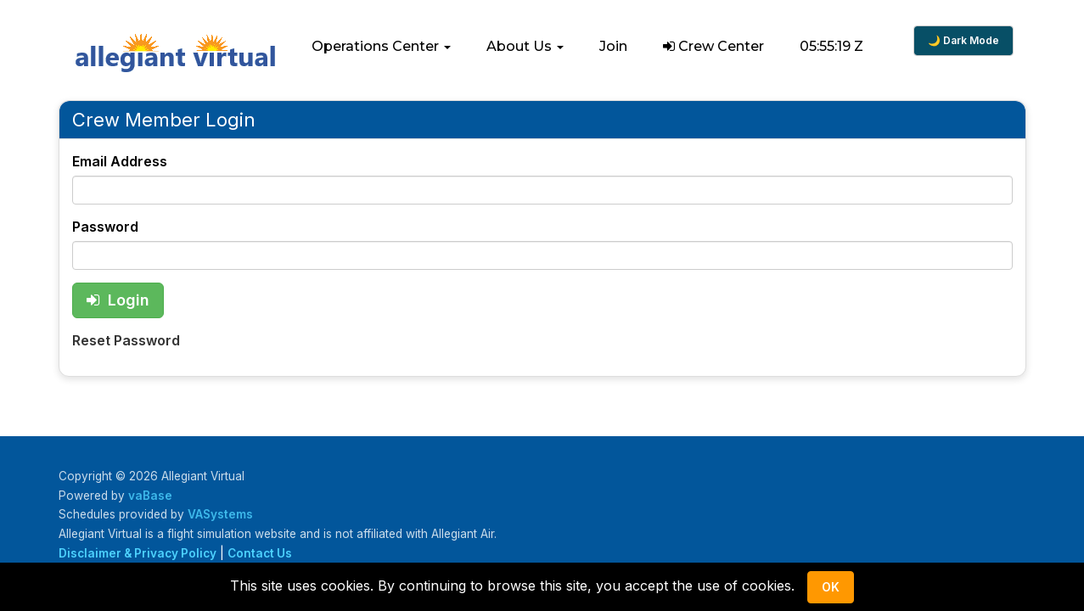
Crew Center (713, 46)
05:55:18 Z (832, 46)
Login (118, 300)
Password (105, 226)
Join (613, 46)
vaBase (150, 495)
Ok (831, 587)
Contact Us (259, 553)
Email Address (119, 161)
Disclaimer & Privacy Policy (137, 553)
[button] (381, 46)
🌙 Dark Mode (963, 40)
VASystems (220, 514)
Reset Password (126, 340)
